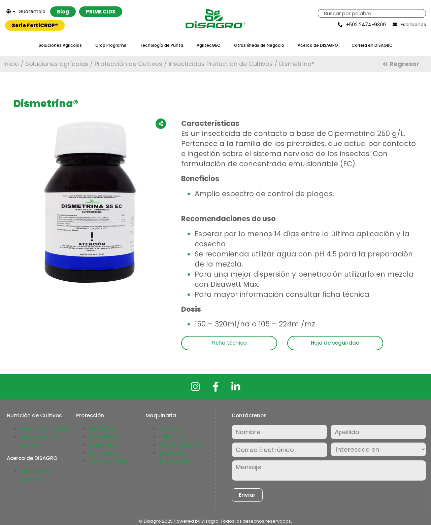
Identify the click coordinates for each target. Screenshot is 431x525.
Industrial (171, 437)
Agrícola (170, 428)
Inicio (11, 64)
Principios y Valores (35, 475)
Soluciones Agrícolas (60, 45)
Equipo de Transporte (174, 457)
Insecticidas (105, 437)
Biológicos (103, 428)
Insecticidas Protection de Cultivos (221, 64)
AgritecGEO (209, 45)
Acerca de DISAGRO (318, 45)
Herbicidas (104, 453)
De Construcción (181, 445)
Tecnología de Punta (161, 45)
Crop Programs (110, 45)
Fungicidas (103, 445)
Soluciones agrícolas (56, 64)
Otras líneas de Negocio (259, 45)
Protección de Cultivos (128, 64)
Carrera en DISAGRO (372, 45)
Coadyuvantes (109, 461)
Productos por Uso (44, 428)
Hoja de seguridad (335, 342)
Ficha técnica (229, 342)
